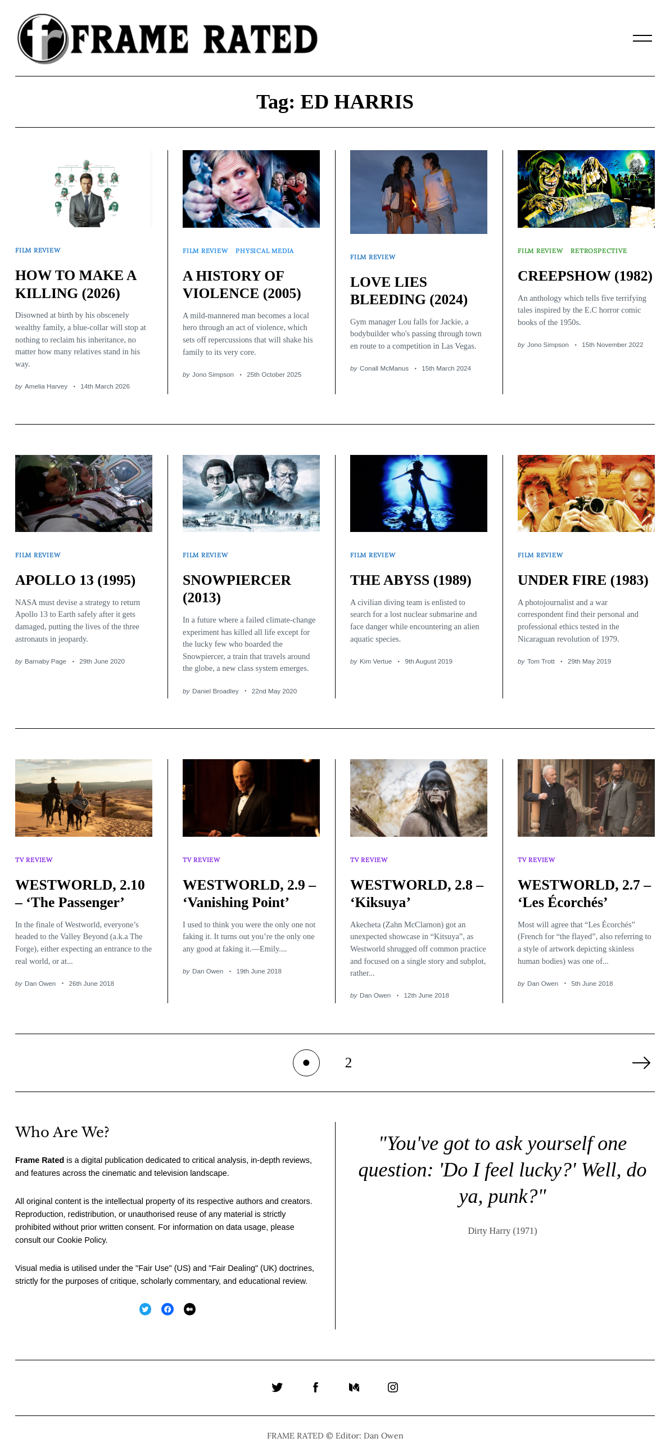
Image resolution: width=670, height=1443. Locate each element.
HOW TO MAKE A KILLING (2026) (79, 278)
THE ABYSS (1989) (414, 567)
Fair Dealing (233, 1255)
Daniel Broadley (215, 678)
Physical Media (268, 247)
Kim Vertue (376, 648)
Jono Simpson (213, 368)
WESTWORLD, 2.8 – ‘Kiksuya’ (415, 875)
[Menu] (642, 38)
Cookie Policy (81, 1227)
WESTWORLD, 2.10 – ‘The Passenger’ (69, 884)
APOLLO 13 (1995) (79, 567)
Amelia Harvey (46, 380)
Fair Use (153, 1255)
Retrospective (602, 247)
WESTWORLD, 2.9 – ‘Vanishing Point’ (248, 875)
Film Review (39, 247)
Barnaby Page (45, 648)
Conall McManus (384, 362)
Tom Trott (541, 666)
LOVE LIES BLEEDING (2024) (413, 284)
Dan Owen (40, 982)
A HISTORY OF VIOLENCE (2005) (246, 278)
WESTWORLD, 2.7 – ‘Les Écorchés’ (583, 875)
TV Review (35, 844)
